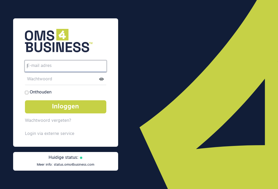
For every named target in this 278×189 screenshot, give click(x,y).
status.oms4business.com (74, 164)
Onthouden (40, 92)
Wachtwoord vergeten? (48, 121)
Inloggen (65, 107)
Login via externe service (49, 134)
